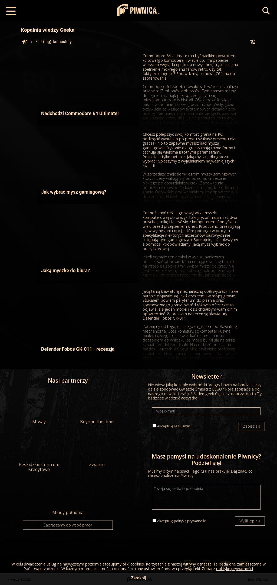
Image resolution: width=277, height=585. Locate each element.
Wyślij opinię (249, 521)
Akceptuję (173, 426)
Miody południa (68, 497)
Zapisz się (251, 426)
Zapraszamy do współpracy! (68, 525)
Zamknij (138, 577)
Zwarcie (97, 449)
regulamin (182, 426)
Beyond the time (97, 406)
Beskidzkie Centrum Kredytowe (39, 452)
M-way (39, 406)
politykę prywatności (190, 520)
